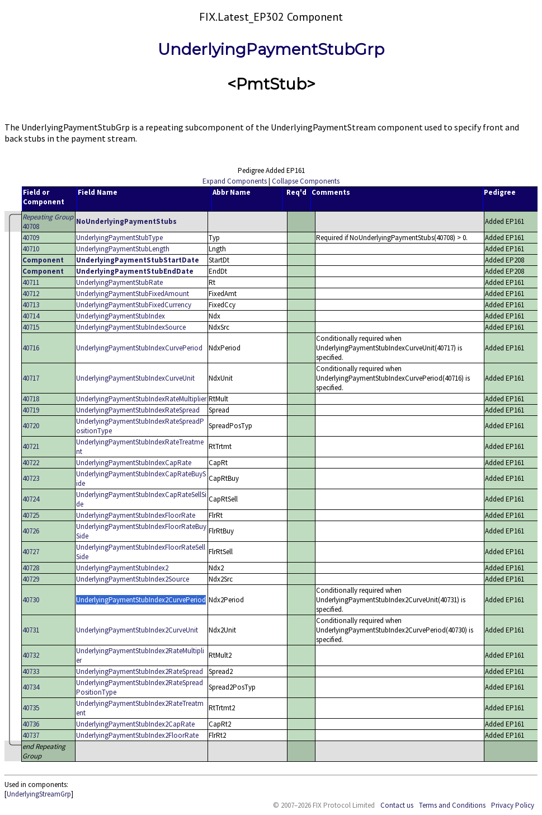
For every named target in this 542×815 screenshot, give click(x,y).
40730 (30, 600)
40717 (30, 378)
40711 (30, 282)
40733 (30, 671)
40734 (30, 687)
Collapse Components (306, 181)
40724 (30, 499)
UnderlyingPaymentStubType (119, 237)
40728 (30, 568)
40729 (30, 579)
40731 (30, 630)
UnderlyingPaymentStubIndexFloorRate (135, 515)
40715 (30, 327)
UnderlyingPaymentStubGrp (271, 49)
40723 (30, 478)
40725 (30, 515)
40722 (30, 462)
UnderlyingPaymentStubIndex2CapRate (135, 724)
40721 (30, 446)
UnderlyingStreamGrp (39, 794)
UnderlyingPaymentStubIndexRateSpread (138, 410)
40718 (30, 399)
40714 (30, 316)
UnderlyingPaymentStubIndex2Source (132, 579)
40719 (30, 410)
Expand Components (234, 181)
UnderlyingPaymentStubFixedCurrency (133, 305)
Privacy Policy (512, 805)
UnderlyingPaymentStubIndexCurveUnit (135, 378)
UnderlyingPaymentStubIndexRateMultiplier (141, 399)
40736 (30, 724)
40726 (30, 531)
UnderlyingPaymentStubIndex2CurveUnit (137, 630)
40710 (30, 249)
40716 (30, 348)
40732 (30, 655)
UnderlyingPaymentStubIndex (120, 316)
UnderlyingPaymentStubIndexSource (131, 327)
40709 (30, 237)
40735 (30, 708)
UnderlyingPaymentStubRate (119, 282)
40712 (30, 293)
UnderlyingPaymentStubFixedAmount (132, 293)
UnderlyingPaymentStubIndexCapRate (133, 462)
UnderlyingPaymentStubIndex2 (122, 568)
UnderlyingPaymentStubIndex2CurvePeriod (141, 600)
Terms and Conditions (452, 805)
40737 (30, 735)
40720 (30, 425)
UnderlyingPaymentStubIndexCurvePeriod (139, 348)
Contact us (396, 805)
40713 (30, 305)
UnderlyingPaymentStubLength (122, 249)
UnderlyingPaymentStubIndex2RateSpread (139, 671)
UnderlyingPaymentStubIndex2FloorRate (137, 735)
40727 (30, 551)
